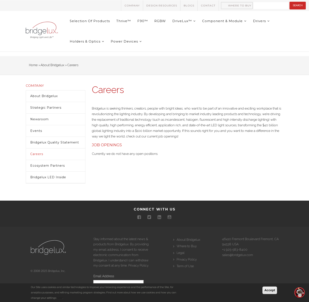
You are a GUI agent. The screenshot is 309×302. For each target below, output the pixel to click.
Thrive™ (123, 21)
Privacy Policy (138, 265)
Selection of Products (90, 21)
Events (36, 131)
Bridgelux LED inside (48, 177)
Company (132, 5)
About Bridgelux (52, 65)
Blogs (189, 5)
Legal (181, 253)
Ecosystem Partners (47, 166)
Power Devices (126, 41)
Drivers (261, 21)
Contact (208, 5)
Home (33, 65)
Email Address (103, 276)
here (59, 297)
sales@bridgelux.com (237, 255)
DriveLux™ (184, 21)
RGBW (160, 21)
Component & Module (224, 21)
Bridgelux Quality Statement (54, 142)
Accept (269, 290)
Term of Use (185, 266)
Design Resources (161, 5)
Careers (36, 154)
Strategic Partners (45, 108)
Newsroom (39, 119)
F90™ (142, 21)
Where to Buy (239, 5)
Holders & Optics (87, 41)
